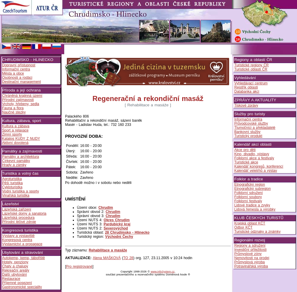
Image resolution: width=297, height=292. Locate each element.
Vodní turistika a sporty (20, 191)
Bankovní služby (247, 132)
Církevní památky (16, 161)
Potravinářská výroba (251, 266)
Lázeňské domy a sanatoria (24, 213)
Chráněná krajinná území (22, 96)
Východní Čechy (119, 237)
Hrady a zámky (14, 165)
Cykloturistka (12, 187)
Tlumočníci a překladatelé (254, 128)
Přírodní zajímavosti (18, 100)
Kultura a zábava (15, 126)
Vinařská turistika (15, 195)
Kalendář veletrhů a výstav (255, 171)
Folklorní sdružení (248, 193)
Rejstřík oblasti (246, 87)
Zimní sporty (12, 134)
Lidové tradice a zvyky (252, 205)
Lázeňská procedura (18, 218)
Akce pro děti (245, 150)
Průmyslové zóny (248, 254)
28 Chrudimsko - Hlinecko (127, 232)
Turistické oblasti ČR (250, 69)
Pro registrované (79, 266)
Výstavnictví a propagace (22, 244)
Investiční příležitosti (250, 250)
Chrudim (106, 208)
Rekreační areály (15, 270)
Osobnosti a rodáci (17, 78)
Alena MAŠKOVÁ (107, 258)
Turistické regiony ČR (251, 65)
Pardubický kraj (117, 224)
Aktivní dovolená (15, 143)
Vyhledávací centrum (251, 83)
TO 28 (128, 258)
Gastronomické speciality (22, 287)
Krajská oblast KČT (249, 223)
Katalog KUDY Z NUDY (21, 139)
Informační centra (16, 69)
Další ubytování (14, 274)
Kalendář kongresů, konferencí (258, 166)
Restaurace (11, 279)
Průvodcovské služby (251, 123)
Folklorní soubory (248, 197)
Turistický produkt (248, 136)
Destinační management (21, 82)
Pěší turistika (12, 183)
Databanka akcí (246, 91)
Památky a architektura (20, 157)
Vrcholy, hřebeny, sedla (20, 104)
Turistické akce (246, 162)
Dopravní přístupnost (18, 65)
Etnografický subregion (252, 189)
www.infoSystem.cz (163, 271)
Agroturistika (12, 179)
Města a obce (13, 73)
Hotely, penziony (15, 262)
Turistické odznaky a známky (257, 232)
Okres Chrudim (117, 220)
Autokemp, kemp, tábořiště (23, 258)
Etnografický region (249, 184)
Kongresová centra (17, 240)
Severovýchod (116, 228)
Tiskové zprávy (246, 105)
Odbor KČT (243, 227)
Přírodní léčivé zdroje (19, 222)
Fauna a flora (13, 108)
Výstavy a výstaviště (18, 236)
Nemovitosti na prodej (251, 258)
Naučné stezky (14, 112)
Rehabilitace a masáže (108, 250)
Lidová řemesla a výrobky (254, 209)
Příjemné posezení (17, 283)
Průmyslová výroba (249, 262)
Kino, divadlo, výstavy (251, 154)
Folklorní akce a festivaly (254, 158)
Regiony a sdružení (249, 245)
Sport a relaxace (15, 130)
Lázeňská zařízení (16, 209)
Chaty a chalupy (15, 266)
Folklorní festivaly (248, 201)
